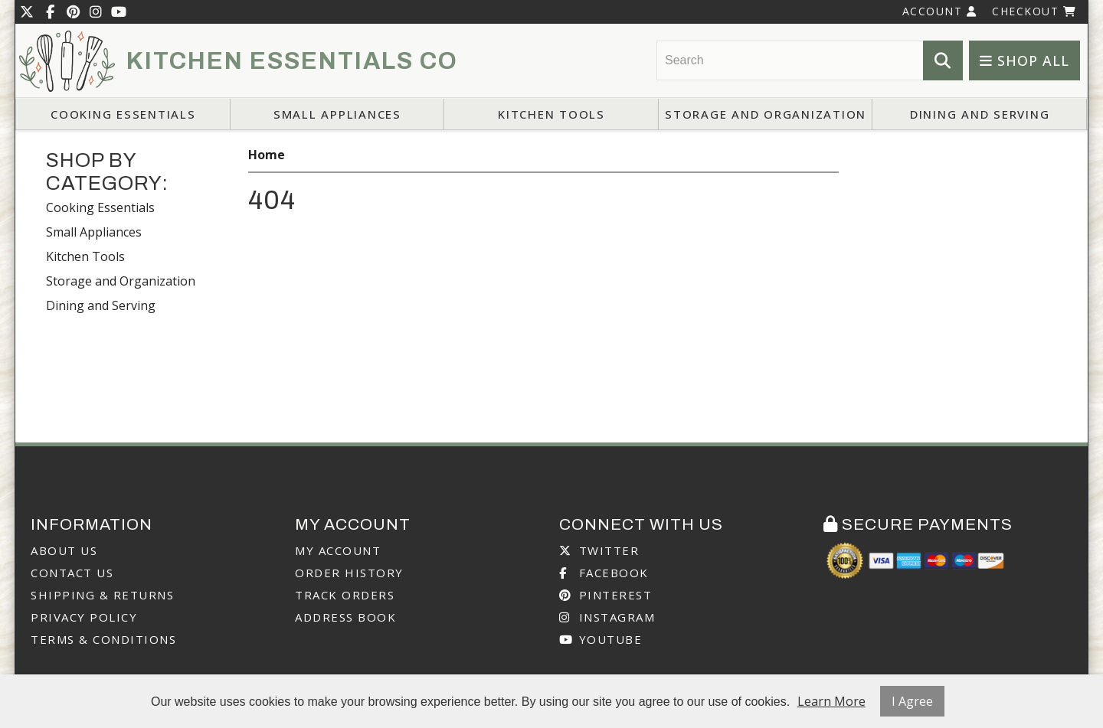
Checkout (1034, 11)
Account (939, 11)
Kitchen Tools (551, 114)
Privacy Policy (84, 617)
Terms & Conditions (103, 639)
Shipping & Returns (102, 594)
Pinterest (605, 594)
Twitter (599, 550)
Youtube (600, 639)
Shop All (1024, 60)
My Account (338, 550)
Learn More (831, 701)
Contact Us (72, 572)
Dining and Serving (980, 114)
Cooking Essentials (123, 114)
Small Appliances (337, 114)
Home (266, 154)
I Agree (912, 701)
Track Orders (344, 594)
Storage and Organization (765, 114)
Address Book (345, 617)
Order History (349, 572)
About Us (64, 550)
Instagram (607, 617)
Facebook (604, 572)
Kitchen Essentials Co (292, 61)
